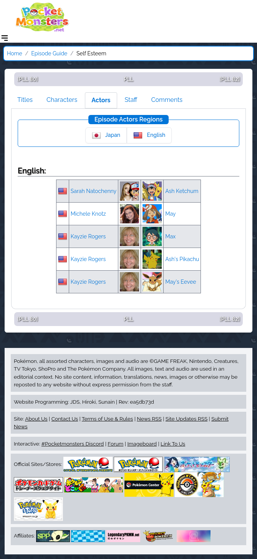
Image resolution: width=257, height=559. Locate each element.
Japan (106, 135)
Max (170, 236)
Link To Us (173, 444)
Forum (115, 444)
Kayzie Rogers (88, 236)
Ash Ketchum (181, 191)
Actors (100, 100)
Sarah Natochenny (93, 191)
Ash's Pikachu (182, 259)
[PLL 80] (27, 79)
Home (14, 53)
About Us (36, 419)
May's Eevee (180, 282)
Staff (131, 99)
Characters (61, 99)
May (170, 214)
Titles (25, 99)
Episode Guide (49, 53)
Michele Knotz (88, 214)
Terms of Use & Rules (107, 419)
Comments (166, 99)
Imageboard (142, 444)
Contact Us (64, 419)
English (149, 135)
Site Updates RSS (186, 419)
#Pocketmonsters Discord (72, 444)
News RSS (149, 419)
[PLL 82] (230, 79)
